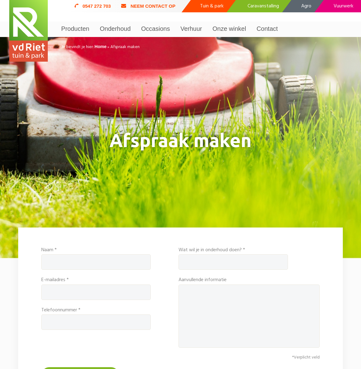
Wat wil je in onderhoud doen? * (249, 258)
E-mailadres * (96, 288)
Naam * (96, 258)
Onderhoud (115, 28)
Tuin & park (212, 6)
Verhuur (191, 28)
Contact (267, 28)
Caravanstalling (263, 6)
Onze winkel (229, 28)
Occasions (155, 28)
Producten (75, 28)
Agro (306, 6)
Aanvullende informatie (249, 311)
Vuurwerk (343, 6)
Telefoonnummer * (96, 318)
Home (101, 46)
